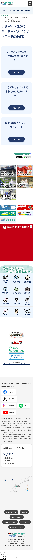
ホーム (4, 10)
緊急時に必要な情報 (16, 242)
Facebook (8, 392)
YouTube (8, 412)
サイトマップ (25, 522)
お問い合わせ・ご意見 (16, 527)
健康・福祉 (27, 10)
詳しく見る (16, 72)
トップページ (4, 17)
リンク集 (24, 512)
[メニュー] (30, 3)
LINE (23, 406)
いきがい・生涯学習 (7, 19)
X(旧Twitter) (9, 399)
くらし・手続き (12, 10)
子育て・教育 (20, 10)
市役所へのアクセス (9, 522)
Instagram (8, 406)
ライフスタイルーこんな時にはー (19, 17)
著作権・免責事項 (16, 517)
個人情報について (11, 512)
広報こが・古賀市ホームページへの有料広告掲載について (16, 364)
